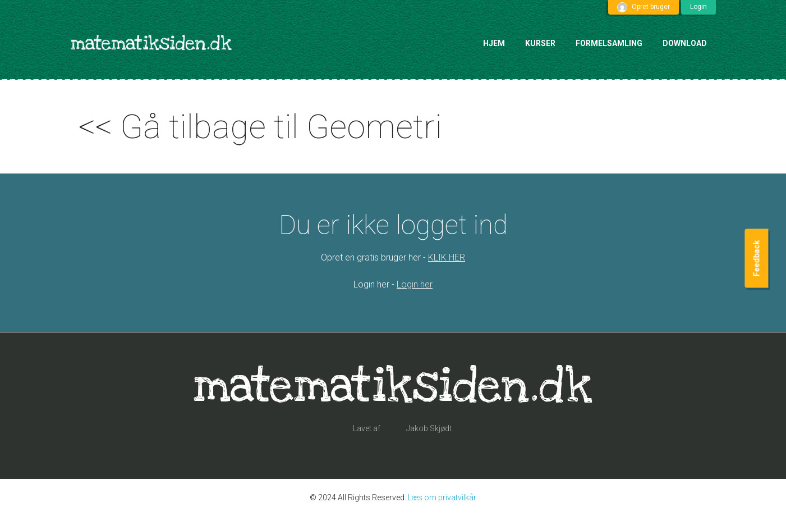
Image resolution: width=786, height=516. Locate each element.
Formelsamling (609, 43)
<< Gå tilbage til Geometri (260, 127)
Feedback (756, 258)
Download (685, 43)
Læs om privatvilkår (442, 497)
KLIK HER (446, 257)
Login (698, 7)
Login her (415, 284)
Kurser (540, 43)
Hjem (494, 43)
